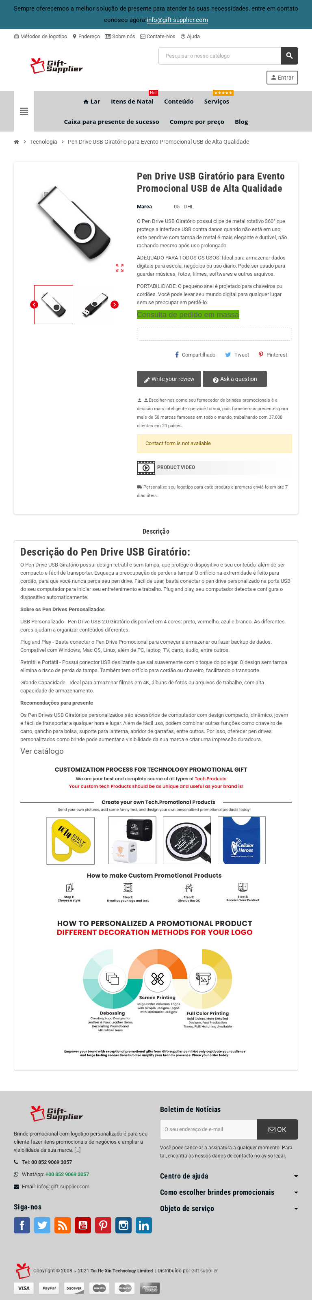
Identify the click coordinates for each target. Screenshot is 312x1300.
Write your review (168, 379)
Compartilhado (195, 354)
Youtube (83, 1225)
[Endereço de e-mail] (208, 1129)
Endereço (86, 36)
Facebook (22, 1225)
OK (277, 1129)
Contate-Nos (158, 36)
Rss (62, 1225)
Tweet (237, 354)
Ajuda (190, 36)
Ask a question (233, 379)
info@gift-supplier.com (63, 1186)
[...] (77, 1150)
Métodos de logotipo (40, 36)
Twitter (42, 1225)
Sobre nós (120, 36)
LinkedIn (144, 1225)
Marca (144, 206)
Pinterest (273, 354)
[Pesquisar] (228, 56)
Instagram (123, 1225)
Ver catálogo (42, 751)
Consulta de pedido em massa (188, 314)
